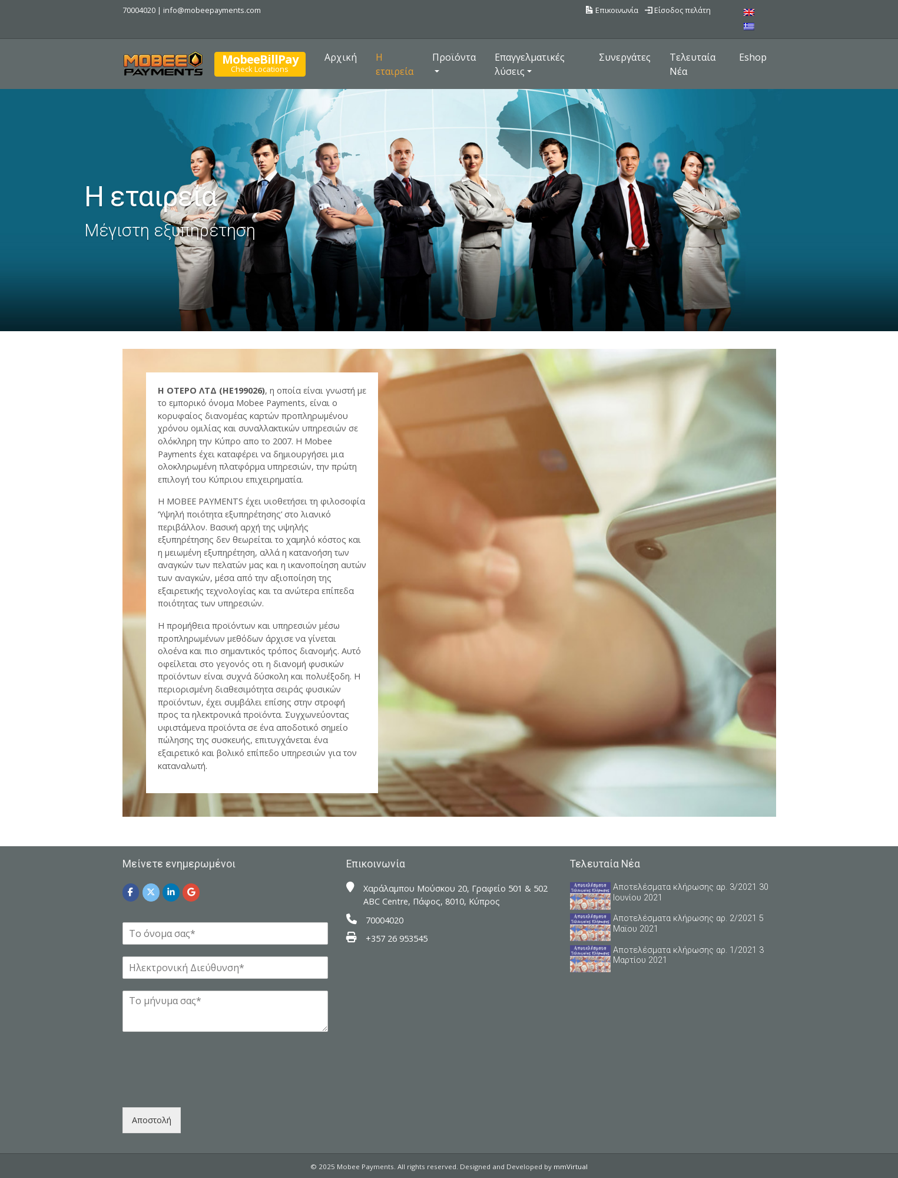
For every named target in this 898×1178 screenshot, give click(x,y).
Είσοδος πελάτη (678, 10)
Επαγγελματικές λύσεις (530, 64)
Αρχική (340, 57)
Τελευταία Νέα (692, 64)
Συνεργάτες (625, 57)
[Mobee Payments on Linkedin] (171, 892)
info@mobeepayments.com (212, 10)
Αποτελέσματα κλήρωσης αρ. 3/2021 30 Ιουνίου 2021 (690, 892)
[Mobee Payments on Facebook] (131, 892)
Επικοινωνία (612, 10)
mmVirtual (571, 1166)
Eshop (753, 57)
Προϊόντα (454, 57)
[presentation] (211, 1088)
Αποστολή (151, 1120)
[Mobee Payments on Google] (191, 892)
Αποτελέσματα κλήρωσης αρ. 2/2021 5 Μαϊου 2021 (688, 923)
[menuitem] (749, 12)
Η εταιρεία (394, 64)
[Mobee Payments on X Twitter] (151, 892)
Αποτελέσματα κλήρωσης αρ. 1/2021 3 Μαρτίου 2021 (688, 955)
